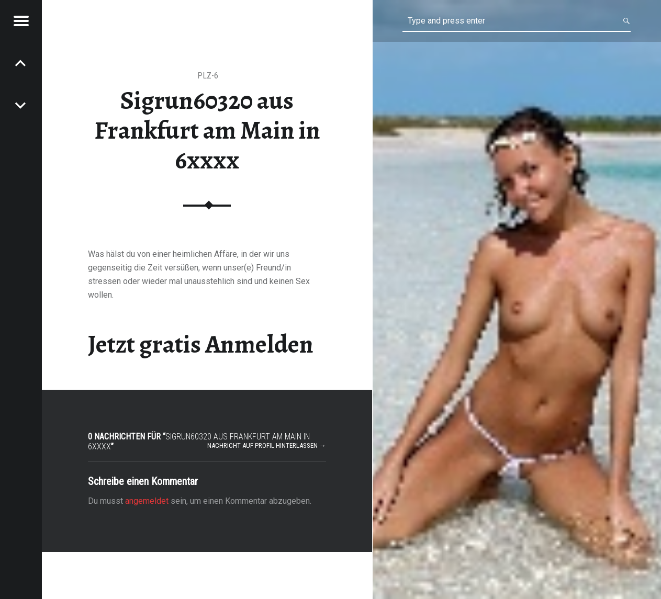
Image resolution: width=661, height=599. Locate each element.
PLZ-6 (207, 76)
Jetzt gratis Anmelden (200, 344)
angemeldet (147, 501)
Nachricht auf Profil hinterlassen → (266, 445)
